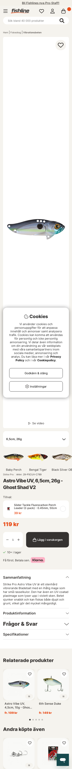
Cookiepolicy (46, 360)
